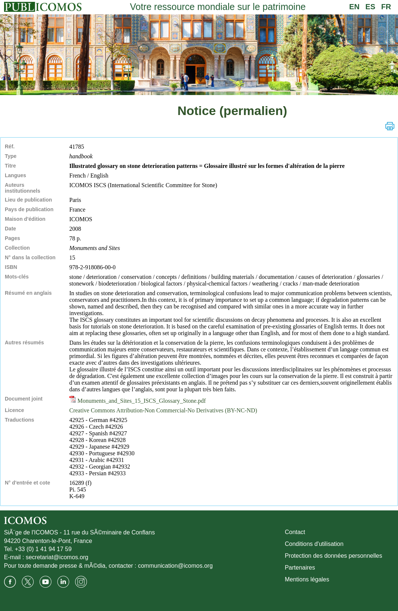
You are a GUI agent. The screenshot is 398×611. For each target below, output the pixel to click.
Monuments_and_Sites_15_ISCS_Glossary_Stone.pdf (137, 401)
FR (386, 7)
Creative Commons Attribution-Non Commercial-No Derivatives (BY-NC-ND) (163, 410)
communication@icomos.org (175, 566)
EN (354, 7)
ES (370, 7)
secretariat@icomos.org (57, 557)
